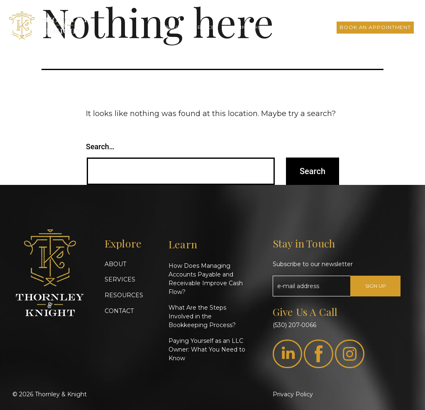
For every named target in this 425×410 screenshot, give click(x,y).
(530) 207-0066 (294, 325)
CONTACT (119, 311)
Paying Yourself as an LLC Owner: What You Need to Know (207, 349)
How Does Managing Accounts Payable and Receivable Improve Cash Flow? (206, 279)
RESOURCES (124, 295)
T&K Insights (247, 27)
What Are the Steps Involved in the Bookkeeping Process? (202, 316)
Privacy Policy (293, 394)
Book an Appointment (375, 27)
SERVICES (120, 279)
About (170, 27)
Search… (100, 146)
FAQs (284, 27)
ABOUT (115, 264)
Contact (316, 27)
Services (204, 27)
